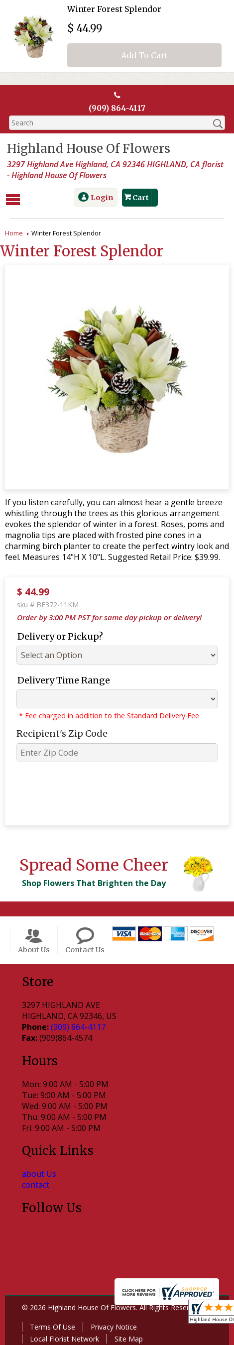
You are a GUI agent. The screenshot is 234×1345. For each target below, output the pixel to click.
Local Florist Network (62, 1338)
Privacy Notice (112, 1326)
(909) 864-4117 (117, 108)
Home (14, 231)
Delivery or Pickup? (56, 635)
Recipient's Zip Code (58, 732)
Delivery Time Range (59, 679)
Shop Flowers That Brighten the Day (92, 882)
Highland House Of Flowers (86, 149)
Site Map (127, 1338)
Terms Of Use (50, 1326)
